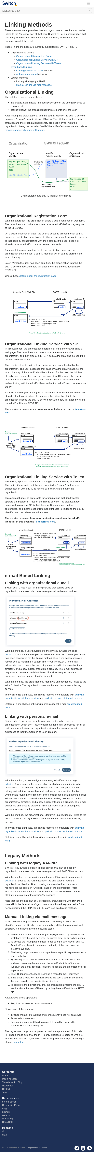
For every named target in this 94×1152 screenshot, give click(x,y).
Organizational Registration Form (33, 56)
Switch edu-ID (11, 10)
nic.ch (5, 1131)
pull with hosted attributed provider (64, 698)
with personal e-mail (27, 74)
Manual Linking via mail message (34, 85)
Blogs (5, 1108)
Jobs (4, 1092)
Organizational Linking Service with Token (38, 63)
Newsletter (7, 1085)
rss (89, 1148)
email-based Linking (21, 67)
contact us (18, 1042)
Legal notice (33, 1148)
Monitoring (7, 1118)
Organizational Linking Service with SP (37, 60)
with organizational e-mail (29, 70)
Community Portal (11, 1105)
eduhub (6, 1112)
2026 (6, 1148)
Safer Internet (9, 1102)
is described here (45, 521)
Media (5, 1075)
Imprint (44, 1148)
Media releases (10, 1079)
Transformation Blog (12, 1082)
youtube (83, 1148)
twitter (76, 1148)
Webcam (6, 1115)
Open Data (7, 1122)
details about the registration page (38, 276)
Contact (6, 1089)
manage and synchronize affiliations (24, 130)
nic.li (4, 1135)
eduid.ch (9, 654)
